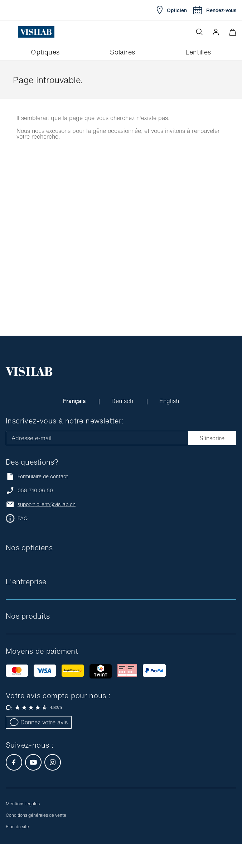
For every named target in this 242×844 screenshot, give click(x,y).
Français (75, 401)
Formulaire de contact (37, 476)
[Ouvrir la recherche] (199, 31)
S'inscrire (211, 438)
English (169, 401)
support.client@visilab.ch (47, 504)
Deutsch (123, 401)
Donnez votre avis (39, 722)
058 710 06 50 (35, 490)
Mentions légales (23, 804)
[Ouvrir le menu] (12, 32)
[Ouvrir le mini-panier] (232, 32)
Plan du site (17, 827)
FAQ (23, 518)
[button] (215, 31)
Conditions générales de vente (36, 815)
